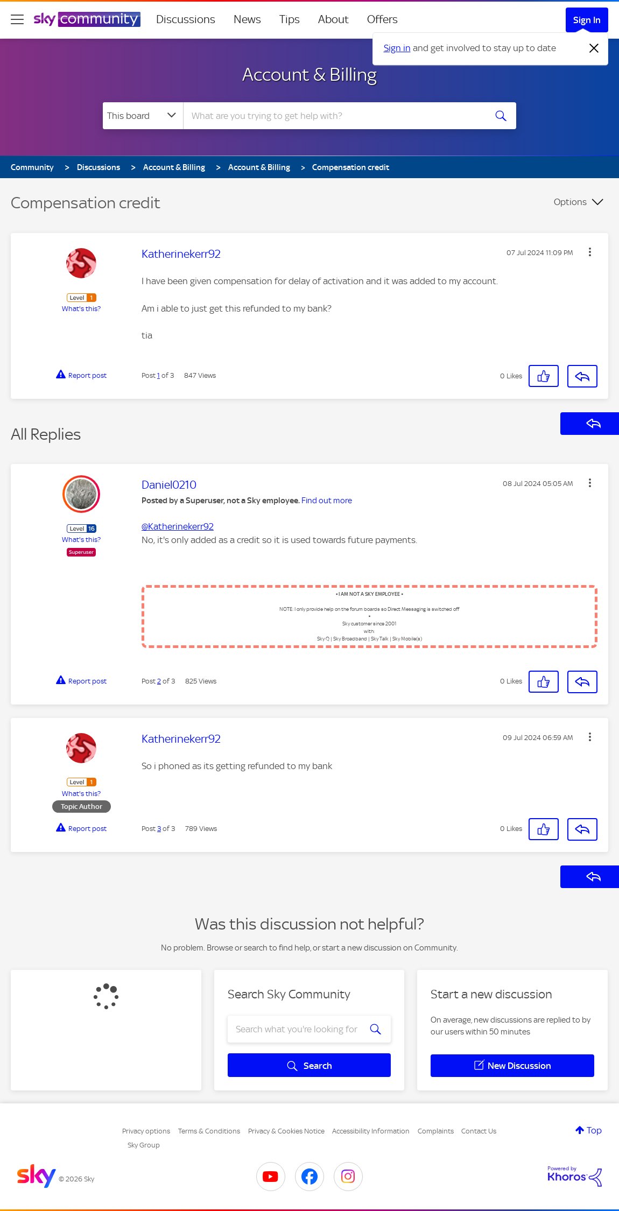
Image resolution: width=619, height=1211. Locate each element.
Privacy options (146, 1131)
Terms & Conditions (209, 1131)
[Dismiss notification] (594, 48)
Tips (289, 19)
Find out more (326, 500)
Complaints (436, 1131)
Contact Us (478, 1131)
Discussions (185, 19)
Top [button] (594, 1130)
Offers (382, 19)
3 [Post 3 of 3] (159, 829)
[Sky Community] (87, 19)
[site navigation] (17, 19)
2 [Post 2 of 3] (159, 681)
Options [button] (570, 201)
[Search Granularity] (143, 115)
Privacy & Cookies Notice (286, 1131)
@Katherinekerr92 (178, 526)
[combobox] (333, 115)
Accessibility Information (371, 1131)
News (247, 19)
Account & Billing (309, 74)
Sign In (587, 20)
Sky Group (144, 1145)
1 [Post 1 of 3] (158, 375)
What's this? (81, 309)
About (333, 19)
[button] (589, 251)
